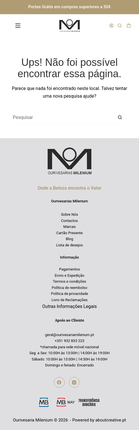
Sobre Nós (69, 214)
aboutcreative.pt (110, 420)
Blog (69, 239)
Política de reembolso (69, 288)
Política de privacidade (69, 293)
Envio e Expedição (70, 275)
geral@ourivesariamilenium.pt (69, 335)
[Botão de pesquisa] (119, 117)
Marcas (69, 227)
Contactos (69, 221)
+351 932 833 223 (70, 341)
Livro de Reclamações (69, 300)
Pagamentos (69, 269)
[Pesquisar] (120, 26)
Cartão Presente (69, 233)
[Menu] (18, 25)
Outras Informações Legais (69, 306)
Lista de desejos (69, 245)
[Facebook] (59, 382)
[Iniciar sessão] (111, 26)
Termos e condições (69, 281)
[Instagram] (74, 382)
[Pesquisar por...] (63, 117)
